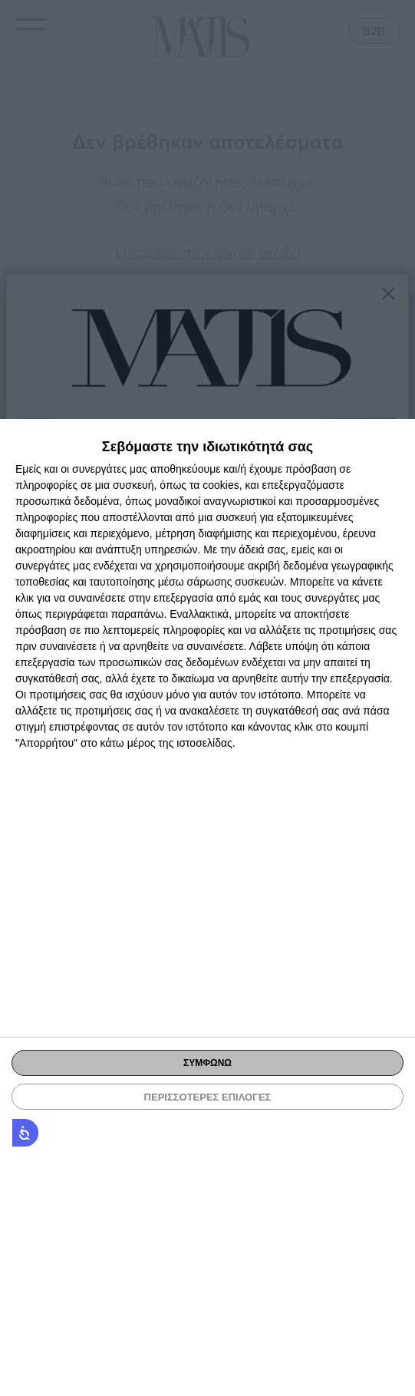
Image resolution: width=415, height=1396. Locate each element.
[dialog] (207, 907)
